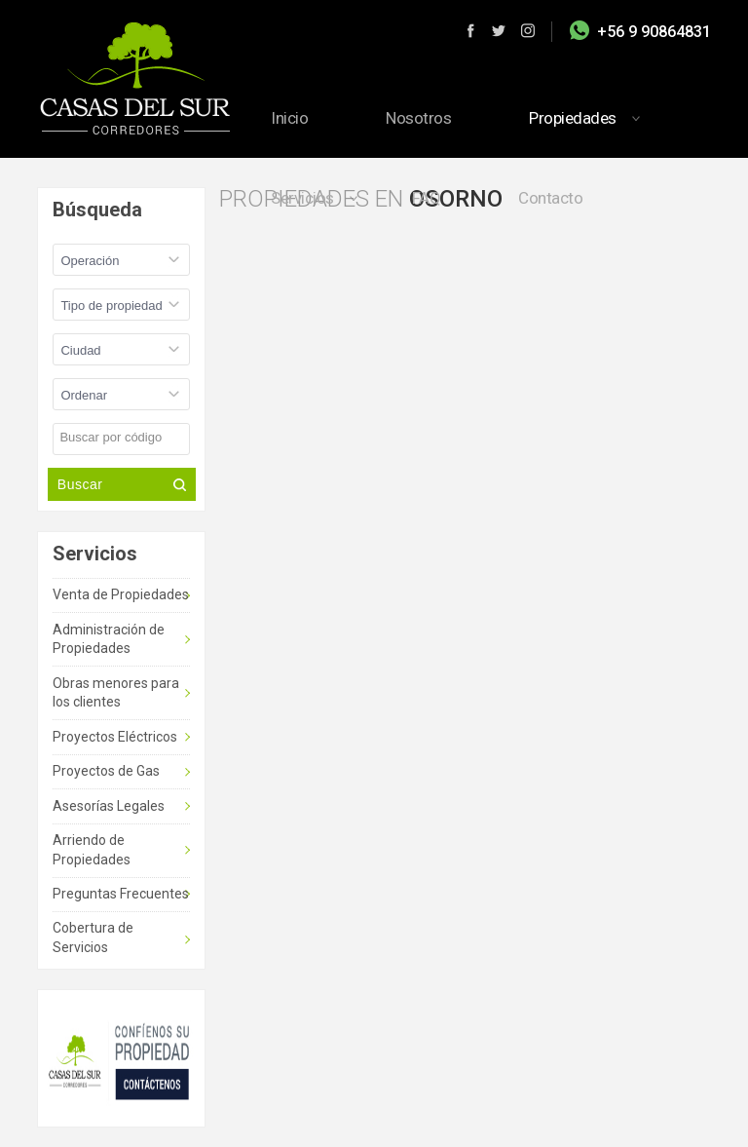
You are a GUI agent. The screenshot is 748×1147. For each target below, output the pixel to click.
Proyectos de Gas (106, 771)
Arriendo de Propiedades (92, 849)
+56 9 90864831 (654, 31)
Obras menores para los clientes (116, 692)
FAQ (426, 198)
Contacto (550, 198)
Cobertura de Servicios (93, 937)
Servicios (302, 198)
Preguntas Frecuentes (121, 893)
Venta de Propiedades (121, 594)
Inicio (289, 118)
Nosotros (418, 118)
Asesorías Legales (109, 806)
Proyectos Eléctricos (115, 737)
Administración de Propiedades (109, 639)
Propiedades (573, 118)
